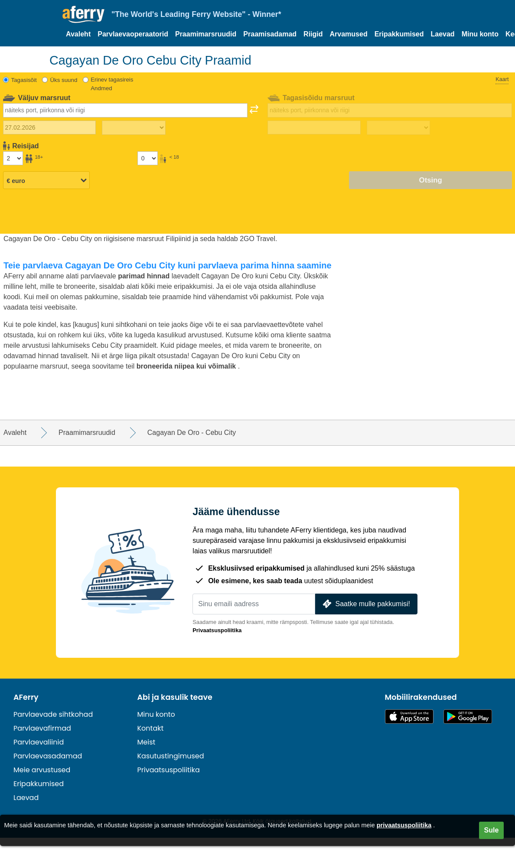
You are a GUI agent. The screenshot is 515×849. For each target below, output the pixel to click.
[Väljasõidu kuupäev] (49, 127)
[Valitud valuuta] (46, 181)
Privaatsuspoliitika (216, 630)
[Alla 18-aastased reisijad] (147, 158)
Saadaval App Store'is (409, 716)
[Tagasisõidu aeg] (398, 128)
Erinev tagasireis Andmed (112, 83)
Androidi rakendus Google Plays (467, 716)
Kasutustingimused (170, 756)
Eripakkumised (399, 34)
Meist (146, 742)
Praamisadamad (270, 34)
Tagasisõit (24, 80)
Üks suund (63, 80)
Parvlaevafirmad (42, 728)
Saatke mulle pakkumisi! (365, 604)
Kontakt (150, 728)
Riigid (313, 34)
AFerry (26, 697)
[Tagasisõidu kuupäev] (313, 127)
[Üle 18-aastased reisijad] (13, 158)
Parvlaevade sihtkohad (53, 714)
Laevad (443, 34)
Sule (491, 830)
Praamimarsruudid (205, 34)
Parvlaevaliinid (38, 742)
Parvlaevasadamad (47, 756)
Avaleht (78, 34)
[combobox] (125, 110)
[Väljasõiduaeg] (134, 128)
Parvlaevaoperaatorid (133, 34)
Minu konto (480, 34)
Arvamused (349, 34)
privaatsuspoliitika (404, 825)
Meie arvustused (41, 770)
